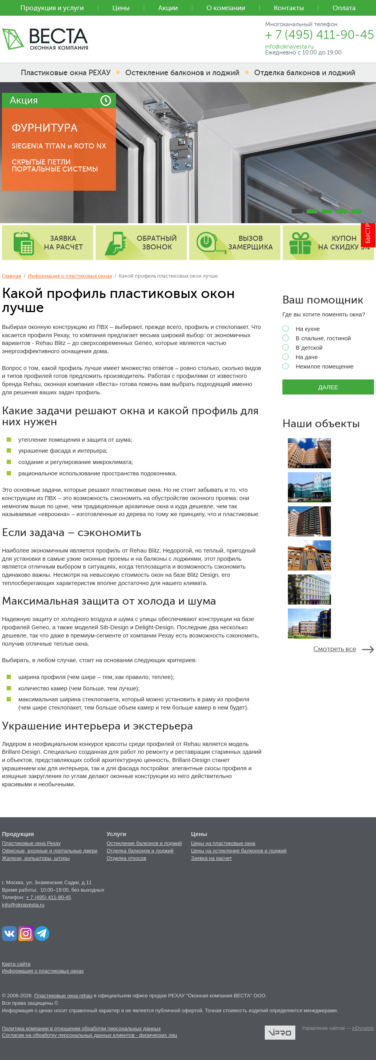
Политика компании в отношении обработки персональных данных (81, 1028)
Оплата (344, 8)
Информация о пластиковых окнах (70, 276)
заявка (63, 243)
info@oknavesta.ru (23, 905)
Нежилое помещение (318, 366)
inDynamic (363, 1028)
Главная (11, 276)
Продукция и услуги (52, 8)
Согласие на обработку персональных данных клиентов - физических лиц (89, 1035)
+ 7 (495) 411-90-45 (48, 897)
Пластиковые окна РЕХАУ (65, 73)
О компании (225, 8)
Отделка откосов (126, 858)
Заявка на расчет (211, 858)
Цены (121, 8)
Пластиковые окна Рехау (31, 843)
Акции (168, 8)
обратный (157, 243)
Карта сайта (16, 964)
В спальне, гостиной (316, 338)
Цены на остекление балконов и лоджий (239, 851)
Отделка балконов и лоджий (140, 851)
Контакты (289, 8)
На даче (300, 357)
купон (344, 243)
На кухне (301, 329)
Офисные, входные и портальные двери (50, 851)
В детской (302, 348)
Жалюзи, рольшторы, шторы (36, 858)
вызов (250, 243)
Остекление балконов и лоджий (144, 843)
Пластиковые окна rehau (63, 996)
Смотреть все (334, 649)
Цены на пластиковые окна (223, 843)
